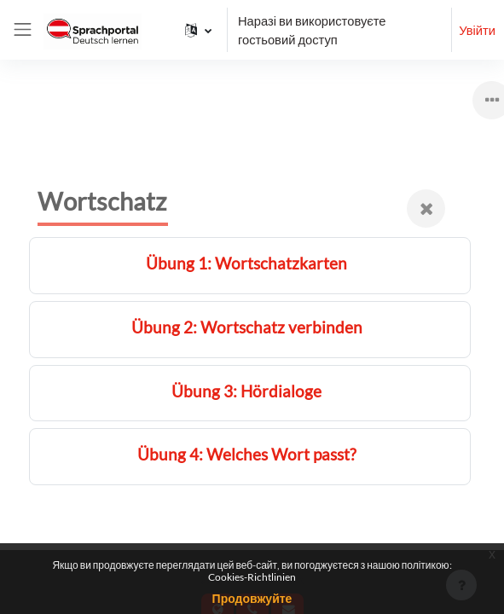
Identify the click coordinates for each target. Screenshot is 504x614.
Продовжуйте (252, 598)
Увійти (477, 30)
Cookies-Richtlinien (252, 577)
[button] (198, 30)
